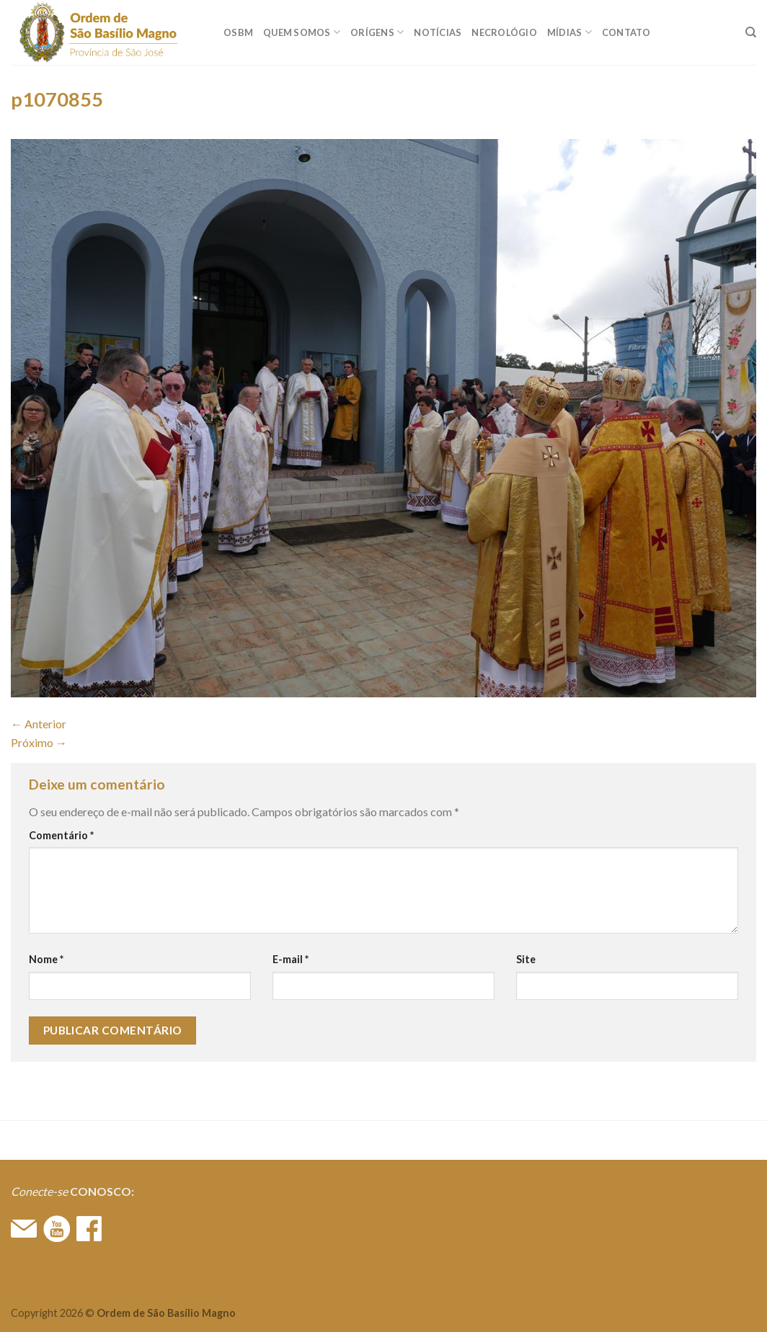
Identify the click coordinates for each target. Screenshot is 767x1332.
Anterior (38, 723)
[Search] (750, 32)
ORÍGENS (377, 32)
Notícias (437, 32)
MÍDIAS (569, 32)
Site (526, 959)
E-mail (290, 959)
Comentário (61, 835)
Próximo (39, 742)
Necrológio (504, 32)
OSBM (238, 32)
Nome (46, 959)
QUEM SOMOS (301, 32)
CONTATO (626, 32)
